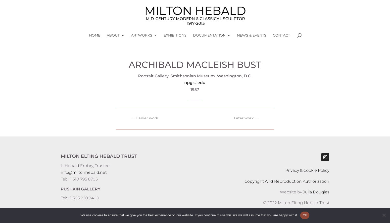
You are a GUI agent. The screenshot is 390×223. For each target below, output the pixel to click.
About (113, 36)
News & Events (251, 36)
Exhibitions (175, 36)
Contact (281, 36)
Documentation (209, 36)
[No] (383, 215)
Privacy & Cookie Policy (307, 170)
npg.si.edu (194, 82)
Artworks (141, 36)
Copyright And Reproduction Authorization (286, 181)
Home (94, 36)
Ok (305, 215)
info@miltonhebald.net (84, 172)
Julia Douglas (316, 192)
